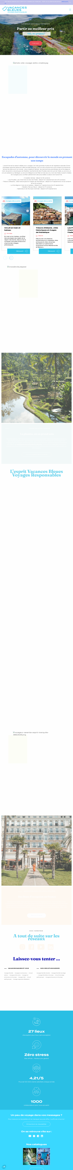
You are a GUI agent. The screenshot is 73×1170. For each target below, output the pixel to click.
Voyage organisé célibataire (21, 979)
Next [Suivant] (27, 211)
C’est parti (35, 43)
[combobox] (37, 34)
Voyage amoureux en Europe (54, 977)
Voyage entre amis (15, 975)
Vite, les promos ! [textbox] (36, 33)
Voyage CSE (21, 977)
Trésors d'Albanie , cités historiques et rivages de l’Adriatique (47, 230)
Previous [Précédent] (4, 211)
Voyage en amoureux (21, 973)
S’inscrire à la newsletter (36, 1124)
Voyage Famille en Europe (45, 975)
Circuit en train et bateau (12, 229)
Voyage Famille (8, 973)
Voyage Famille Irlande (43, 973)
